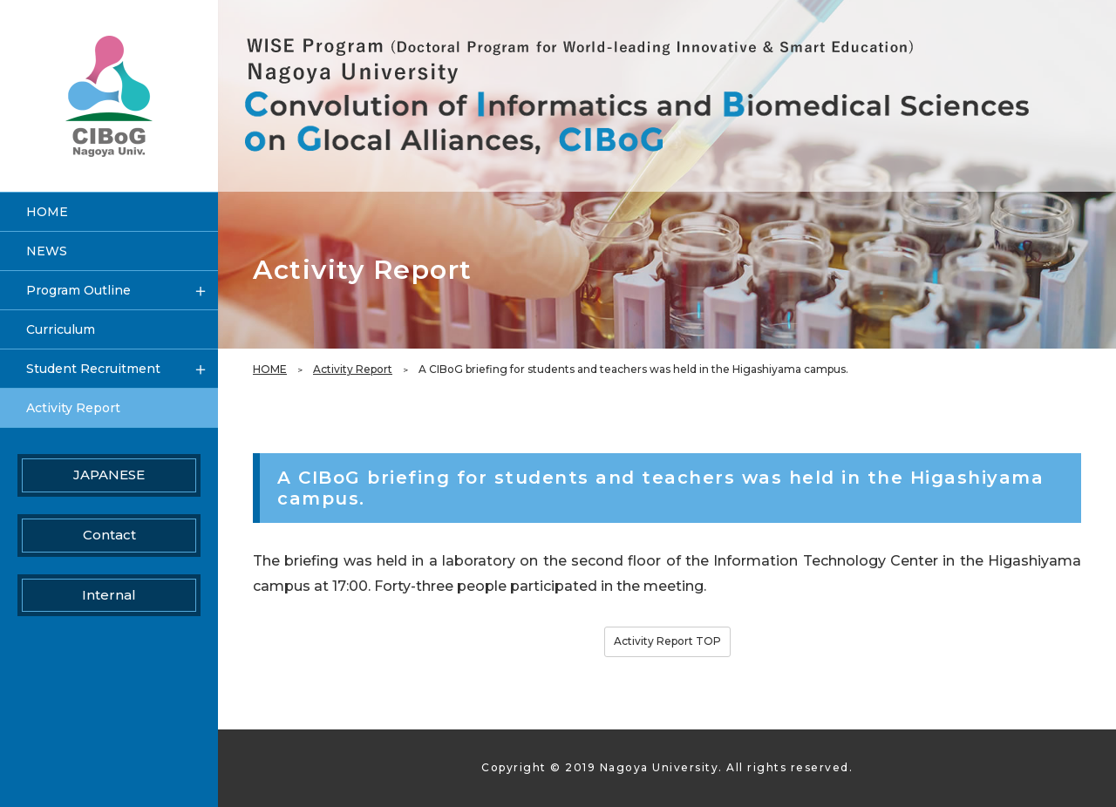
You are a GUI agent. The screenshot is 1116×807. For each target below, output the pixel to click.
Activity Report (352, 369)
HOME (270, 369)
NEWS (46, 251)
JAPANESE (109, 474)
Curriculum (60, 329)
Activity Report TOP (667, 641)
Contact (109, 534)
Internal (109, 595)
